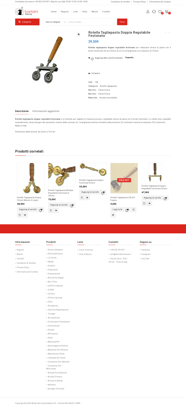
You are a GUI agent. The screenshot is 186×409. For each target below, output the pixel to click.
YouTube (145, 259)
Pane (50, 302)
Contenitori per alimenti (59, 362)
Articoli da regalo (56, 278)
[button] (78, 34)
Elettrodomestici (55, 254)
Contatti (106, 11)
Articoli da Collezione (57, 373)
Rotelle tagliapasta (108, 86)
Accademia (53, 306)
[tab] (23, 111)
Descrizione (22, 111)
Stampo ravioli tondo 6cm (169, 32)
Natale (51, 262)
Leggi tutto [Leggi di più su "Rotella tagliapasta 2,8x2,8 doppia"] (118, 209)
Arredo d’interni (55, 377)
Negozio (65, 11)
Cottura (51, 294)
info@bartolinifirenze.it (120, 254)
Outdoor (51, 266)
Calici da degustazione (58, 310)
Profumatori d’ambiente (59, 322)
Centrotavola (54, 326)
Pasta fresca (104, 90)
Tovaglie (51, 314)
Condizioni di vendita (120, 2)
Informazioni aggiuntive (45, 111)
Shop (84, 11)
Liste (75, 11)
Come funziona (86, 250)
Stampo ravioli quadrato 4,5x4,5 (165, 32)
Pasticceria (53, 270)
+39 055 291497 (117, 250)
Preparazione (54, 274)
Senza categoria (55, 250)
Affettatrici (53, 334)
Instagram (146, 254)
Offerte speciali (55, 298)
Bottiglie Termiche (56, 389)
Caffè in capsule (55, 286)
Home (54, 11)
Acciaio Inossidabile (108, 98)
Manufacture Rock (56, 354)
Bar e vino (52, 282)
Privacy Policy (139, 2)
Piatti (50, 338)
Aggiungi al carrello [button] (28, 209)
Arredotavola (54, 318)
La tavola (52, 258)
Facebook (145, 250)
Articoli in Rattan (55, 381)
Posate (51, 330)
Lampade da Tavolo (57, 358)
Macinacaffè (53, 342)
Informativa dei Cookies (160, 2)
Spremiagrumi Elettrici (58, 346)
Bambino (52, 385)
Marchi (95, 11)
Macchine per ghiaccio (58, 350)
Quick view (25, 215)
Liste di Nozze (85, 254)
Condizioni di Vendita (26, 263)
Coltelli (51, 290)
